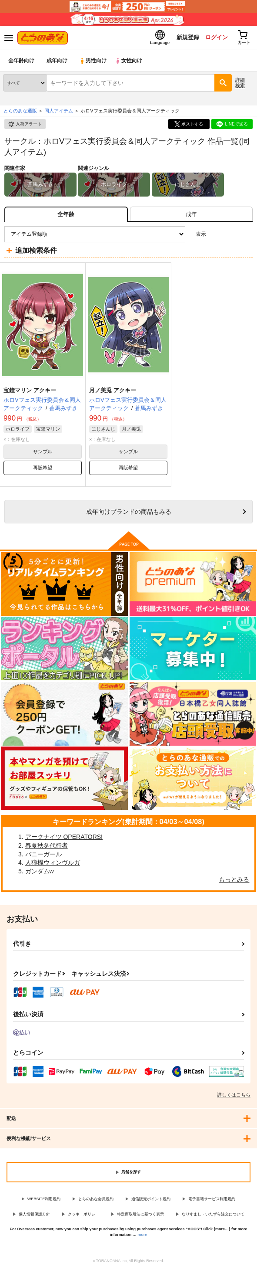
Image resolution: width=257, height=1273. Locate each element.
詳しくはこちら (233, 1097)
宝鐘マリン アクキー (29, 392)
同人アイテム (58, 112)
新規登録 (184, 38)
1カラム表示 (246, 236)
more (142, 1237)
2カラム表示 (231, 236)
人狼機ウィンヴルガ (52, 864)
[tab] (191, 216)
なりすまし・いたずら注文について (213, 1216)
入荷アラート (25, 126)
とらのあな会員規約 (95, 1201)
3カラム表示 (216, 236)
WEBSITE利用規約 (44, 1201)
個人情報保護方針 (34, 1216)
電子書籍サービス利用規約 (211, 1201)
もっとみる (234, 881)
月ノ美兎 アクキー (112, 392)
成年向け (57, 63)
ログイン (214, 38)
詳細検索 (240, 84)
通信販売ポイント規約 (150, 1201)
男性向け (93, 63)
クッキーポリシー (83, 1216)
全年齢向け (21, 63)
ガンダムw (39, 873)
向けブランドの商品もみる (128, 513)
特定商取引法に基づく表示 (140, 1216)
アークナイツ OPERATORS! (64, 838)
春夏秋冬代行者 (46, 847)
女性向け (130, 63)
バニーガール (43, 855)
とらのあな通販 (20, 112)
